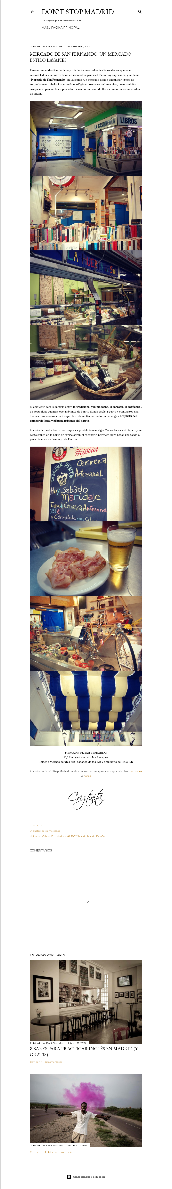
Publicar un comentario (58, 1152)
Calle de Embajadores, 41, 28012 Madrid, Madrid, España (73, 836)
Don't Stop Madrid (78, 11)
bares (87, 776)
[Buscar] (140, 11)
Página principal (57, 27)
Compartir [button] (36, 825)
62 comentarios (53, 1061)
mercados (136, 771)
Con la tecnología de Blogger (86, 1177)
